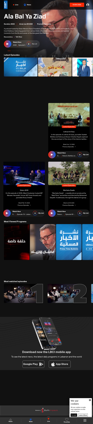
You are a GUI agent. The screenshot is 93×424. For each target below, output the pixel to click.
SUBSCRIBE (77, 5)
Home (10, 420)
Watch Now (17, 42)
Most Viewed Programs (15, 222)
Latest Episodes (12, 55)
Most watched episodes (15, 282)
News (27, 5)
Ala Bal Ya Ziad (25, 17)
